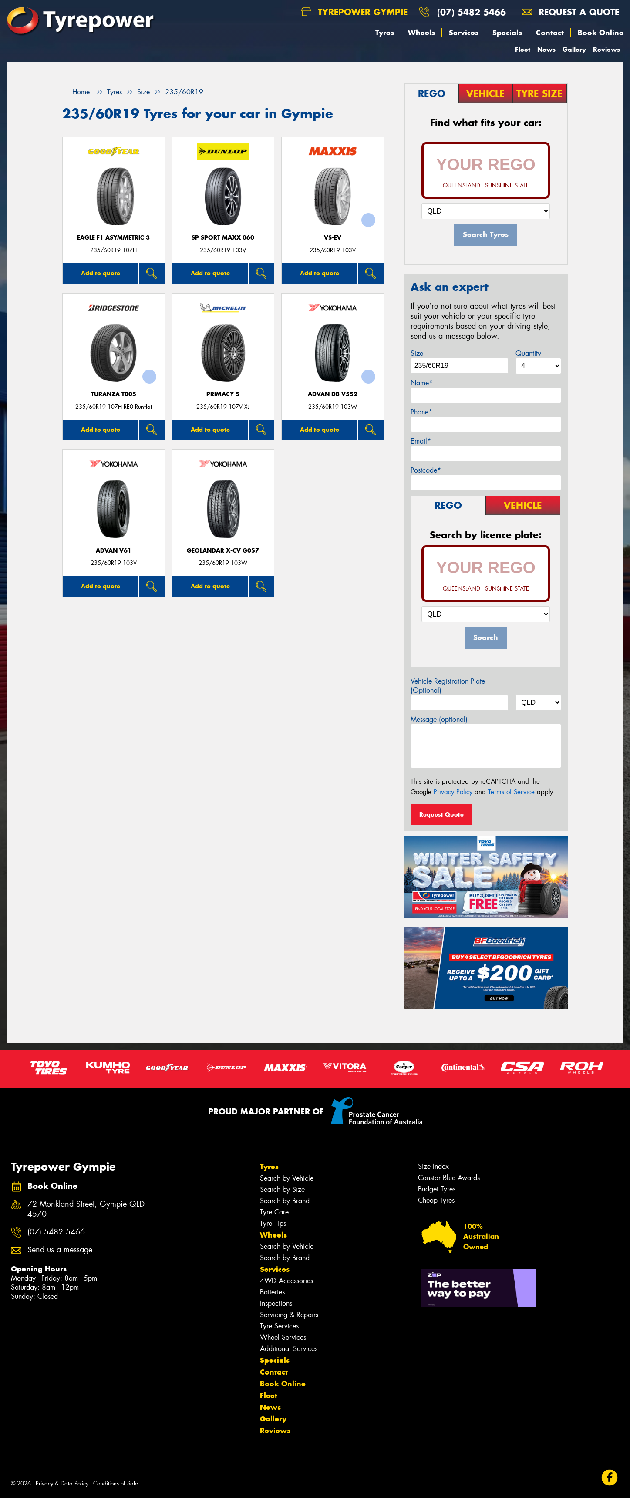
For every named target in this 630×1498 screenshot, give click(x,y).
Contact (550, 32)
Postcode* (426, 470)
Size (417, 353)
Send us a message (59, 1250)
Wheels (421, 32)
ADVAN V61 (113, 550)
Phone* (421, 412)
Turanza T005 (113, 394)
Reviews (606, 49)
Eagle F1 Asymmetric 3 (113, 237)
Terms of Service (511, 791)
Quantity (528, 353)
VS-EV (332, 237)
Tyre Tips (273, 1223)
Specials (507, 32)
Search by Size (282, 1189)
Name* (422, 382)
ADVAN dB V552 (332, 394)
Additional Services (288, 1348)
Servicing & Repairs (289, 1314)
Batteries (272, 1292)
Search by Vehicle (286, 1178)
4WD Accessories (286, 1280)
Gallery (574, 49)
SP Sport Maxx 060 (223, 237)
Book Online (600, 32)
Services (463, 32)
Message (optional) (439, 719)
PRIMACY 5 (222, 394)
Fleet (522, 49)
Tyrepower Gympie (354, 12)
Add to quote (100, 273)
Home (76, 92)
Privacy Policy (453, 791)
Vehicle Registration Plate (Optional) (448, 686)
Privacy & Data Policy (62, 1483)
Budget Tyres (436, 1189)
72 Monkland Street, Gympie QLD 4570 (86, 1209)
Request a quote (570, 12)
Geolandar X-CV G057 (223, 550)
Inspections (276, 1303)
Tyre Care (274, 1212)
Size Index (433, 1166)
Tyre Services (279, 1326)
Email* (421, 441)
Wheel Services (283, 1337)
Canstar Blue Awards (449, 1177)
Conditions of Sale (115, 1483)
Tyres (384, 32)
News (546, 49)
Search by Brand (285, 1200)
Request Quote (441, 814)
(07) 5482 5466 (471, 12)
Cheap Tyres (436, 1200)
